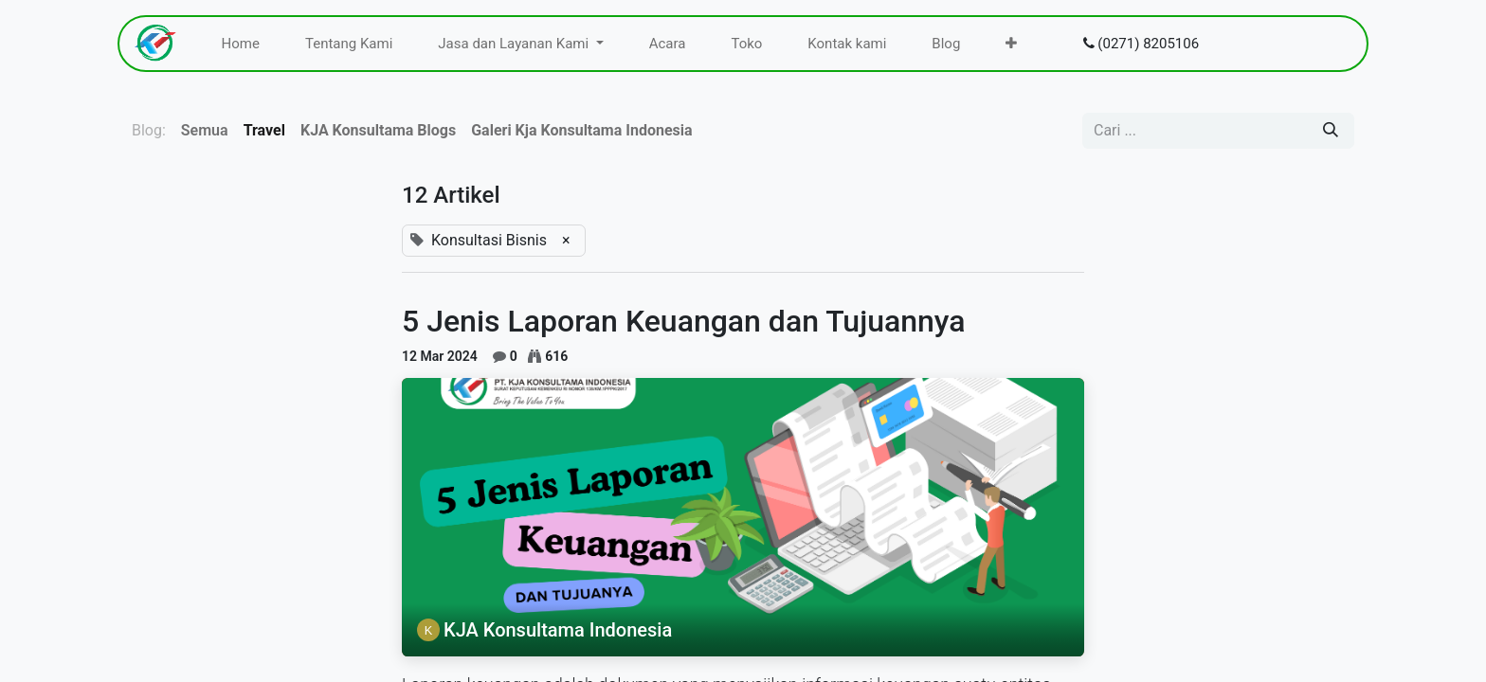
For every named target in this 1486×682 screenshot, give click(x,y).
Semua (204, 130)
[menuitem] (240, 44)
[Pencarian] (1330, 131)
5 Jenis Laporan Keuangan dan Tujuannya (684, 321)
